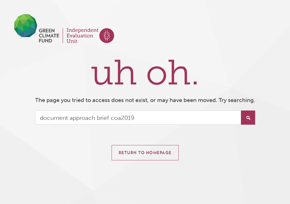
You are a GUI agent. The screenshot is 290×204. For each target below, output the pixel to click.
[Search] (138, 117)
